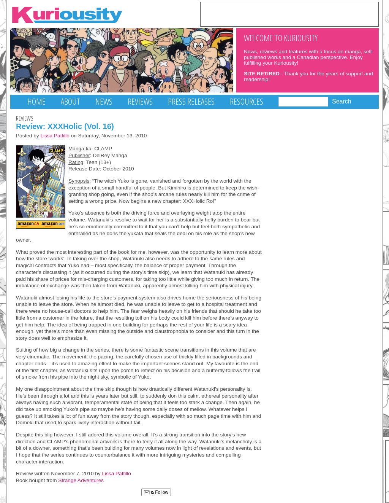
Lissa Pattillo (55, 135)
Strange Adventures (81, 480)
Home (36, 101)
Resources (246, 101)
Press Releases (191, 101)
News (103, 101)
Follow (156, 492)
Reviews (140, 101)
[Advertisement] (289, 13)
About (70, 101)
